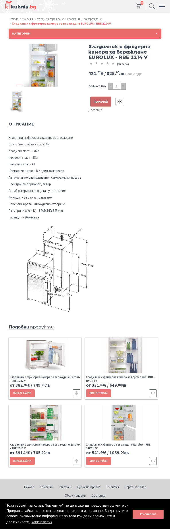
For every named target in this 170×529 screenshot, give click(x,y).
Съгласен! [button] (148, 514)
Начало (29, 487)
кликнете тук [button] (41, 522)
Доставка (95, 110)
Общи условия (75, 495)
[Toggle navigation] (152, 6)
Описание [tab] (21, 124)
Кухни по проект (89, 487)
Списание (47, 487)
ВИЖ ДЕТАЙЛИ (22, 393)
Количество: (97, 86)
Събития (112, 487)
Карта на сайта (135, 487)
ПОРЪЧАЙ (101, 102)
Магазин (65, 487)
